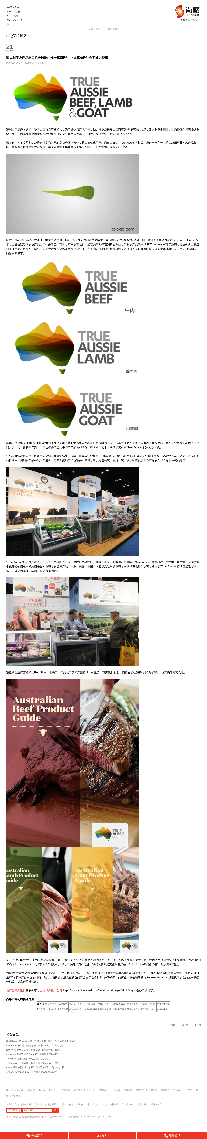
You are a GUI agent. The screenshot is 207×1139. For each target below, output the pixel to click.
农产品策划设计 (148, 1009)
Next (115, 29)
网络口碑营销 (49, 1004)
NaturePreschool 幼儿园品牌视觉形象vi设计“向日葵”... (33, 1050)
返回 (173, 1025)
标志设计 (20, 63)
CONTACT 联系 (15, 20)
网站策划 (78, 1090)
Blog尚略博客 (16, 36)
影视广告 (165, 1090)
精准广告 (140, 1090)
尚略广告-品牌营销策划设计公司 (28, 1117)
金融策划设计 (91, 1009)
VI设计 (44, 63)
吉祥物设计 (178, 1090)
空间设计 (128, 1090)
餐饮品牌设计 (133, 1009)
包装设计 (91, 1004)
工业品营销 (63, 1009)
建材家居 (114, 1104)
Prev (109, 29)
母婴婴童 (39, 1104)
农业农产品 (11, 1104)
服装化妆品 (26, 1104)
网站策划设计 (119, 1004)
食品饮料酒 (65, 1104)
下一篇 (198, 1025)
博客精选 (16, 1095)
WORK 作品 (13, 7)
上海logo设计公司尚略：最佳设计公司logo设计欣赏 (32, 1063)
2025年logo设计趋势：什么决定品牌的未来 (28, 1058)
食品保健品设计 (76, 1009)
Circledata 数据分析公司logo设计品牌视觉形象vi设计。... (35, 1054)
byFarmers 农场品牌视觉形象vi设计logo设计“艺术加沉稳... (35, 1045)
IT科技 (103, 1104)
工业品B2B (127, 1104)
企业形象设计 (163, 1009)
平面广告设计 (104, 1004)
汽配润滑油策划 (49, 1009)
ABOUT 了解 (13, 11)
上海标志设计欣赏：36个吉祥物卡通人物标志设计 (31, 1071)
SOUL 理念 (12, 15)
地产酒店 (91, 1104)
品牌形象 (30, 63)
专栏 (190, 1090)
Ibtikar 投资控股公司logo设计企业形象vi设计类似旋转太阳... (36, 1067)
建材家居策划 (104, 1009)
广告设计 (103, 1090)
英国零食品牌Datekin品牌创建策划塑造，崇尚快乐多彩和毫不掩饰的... (41, 1041)
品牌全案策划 (163, 1004)
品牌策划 (18, 1090)
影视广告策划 (148, 1004)
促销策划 (115, 1090)
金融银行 (79, 1104)
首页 (8, 1090)
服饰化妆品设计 (119, 1009)
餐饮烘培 (52, 1104)
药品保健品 (156, 1104)
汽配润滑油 (142, 1104)
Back (91, 29)
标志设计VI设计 (76, 1004)
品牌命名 (63, 1004)
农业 (37, 63)
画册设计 (91, 1090)
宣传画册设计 (133, 1004)
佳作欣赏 (11, 63)
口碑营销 (153, 1090)
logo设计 (43, 1090)
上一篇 (185, 1025)
